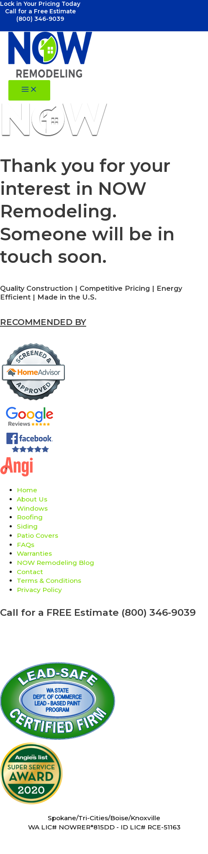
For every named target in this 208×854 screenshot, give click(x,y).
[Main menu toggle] (29, 90)
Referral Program (104, 636)
